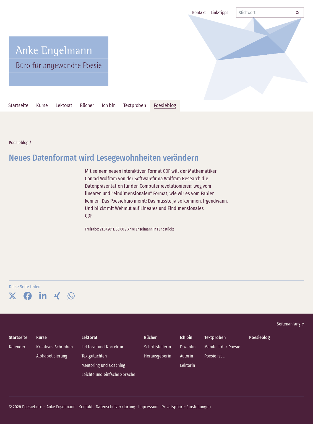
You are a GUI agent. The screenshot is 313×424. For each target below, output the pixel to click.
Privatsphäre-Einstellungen (184, 406)
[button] (12, 296)
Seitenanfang (290, 324)
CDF (88, 216)
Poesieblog (18, 142)
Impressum (147, 406)
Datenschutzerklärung (114, 406)
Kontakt (85, 406)
